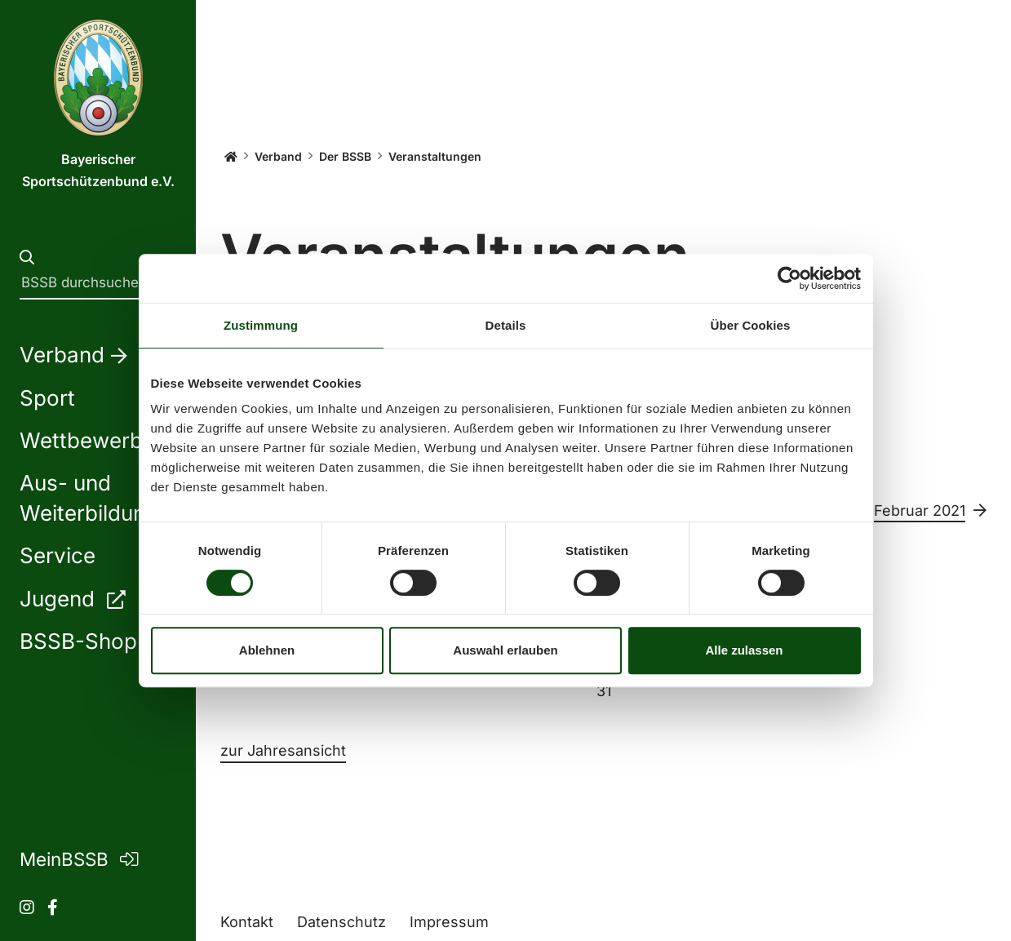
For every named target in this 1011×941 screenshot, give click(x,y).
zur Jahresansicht (283, 750)
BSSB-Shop (93, 641)
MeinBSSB (79, 859)
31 (603, 690)
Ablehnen (267, 650)
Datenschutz (341, 921)
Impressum (449, 921)
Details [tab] (506, 325)
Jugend (72, 598)
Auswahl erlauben (505, 650)
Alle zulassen (744, 650)
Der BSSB (345, 156)
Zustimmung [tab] (261, 325)
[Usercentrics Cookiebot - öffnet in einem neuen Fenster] (789, 278)
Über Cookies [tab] (751, 325)
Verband (278, 156)
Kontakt (246, 921)
